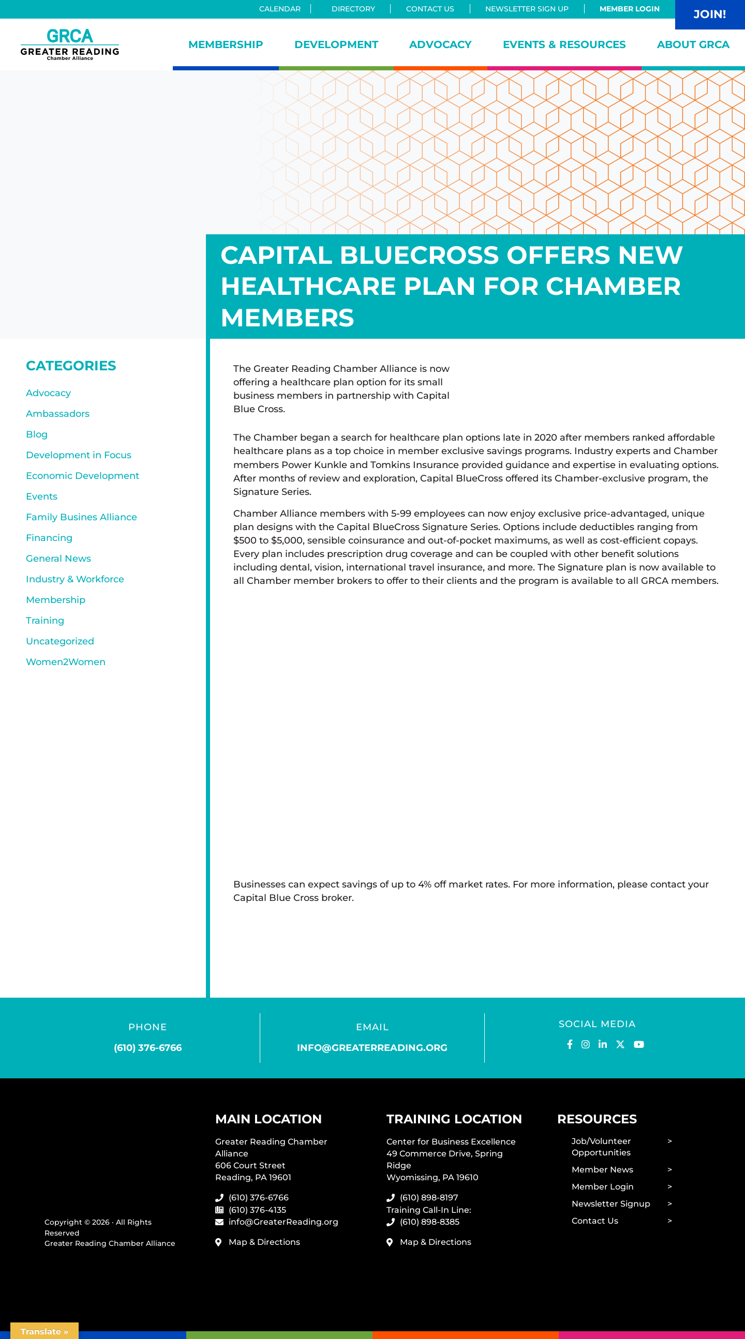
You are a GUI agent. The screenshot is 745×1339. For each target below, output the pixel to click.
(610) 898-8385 (429, 1222)
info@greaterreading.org (372, 1048)
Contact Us (430, 8)
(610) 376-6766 (148, 1048)
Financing (49, 538)
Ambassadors (58, 413)
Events (41, 496)
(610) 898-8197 (429, 1197)
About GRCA (693, 44)
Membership (225, 44)
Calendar (282, 8)
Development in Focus (78, 455)
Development (336, 44)
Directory (353, 8)
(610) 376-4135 (257, 1210)
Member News (602, 1170)
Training (45, 620)
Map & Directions (264, 1242)
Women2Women (66, 662)
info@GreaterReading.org (283, 1222)
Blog (37, 434)
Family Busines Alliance (81, 517)
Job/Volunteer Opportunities (601, 1147)
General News (58, 558)
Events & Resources (564, 44)
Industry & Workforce (75, 579)
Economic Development (82, 476)
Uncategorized (60, 641)
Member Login (630, 8)
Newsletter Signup (611, 1204)
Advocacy (440, 44)
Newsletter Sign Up (527, 8)
